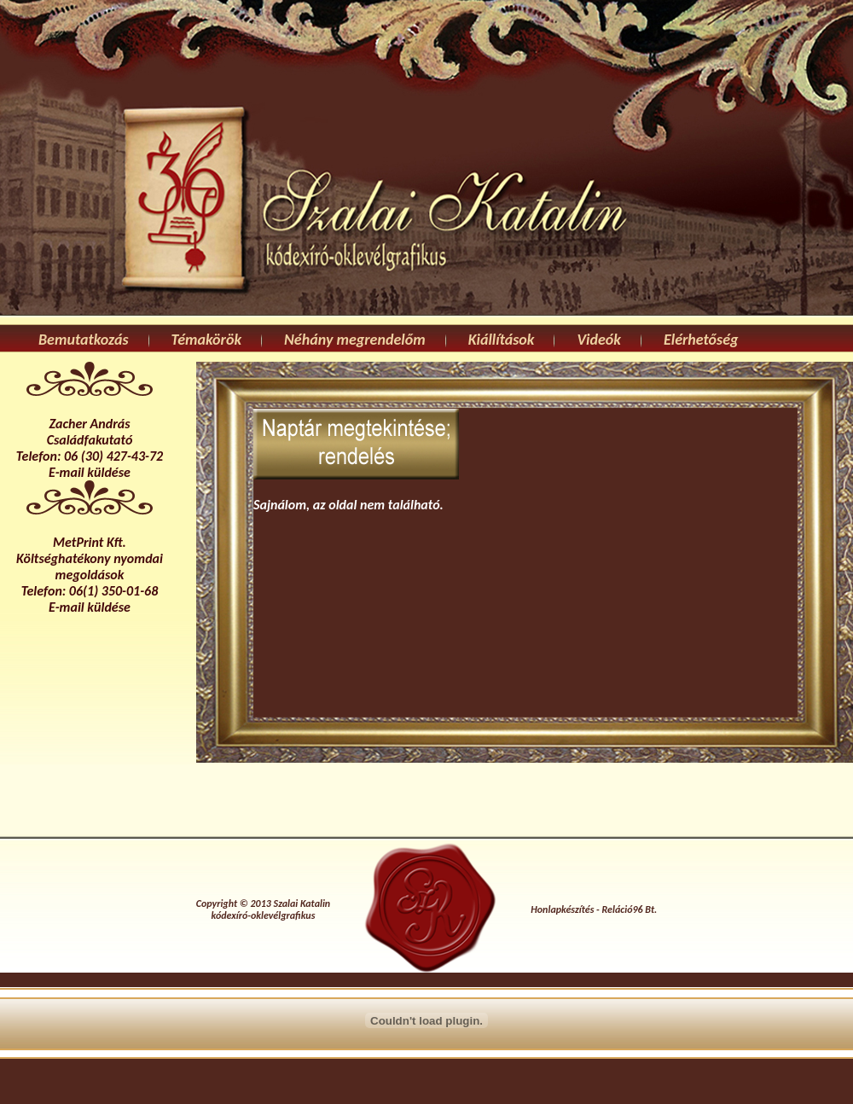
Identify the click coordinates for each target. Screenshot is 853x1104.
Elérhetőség (701, 339)
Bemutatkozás (83, 339)
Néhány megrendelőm (355, 339)
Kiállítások (501, 339)
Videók (599, 339)
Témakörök (206, 339)
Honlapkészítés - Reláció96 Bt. (594, 909)
